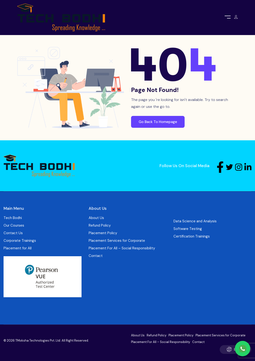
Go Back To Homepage (158, 121)
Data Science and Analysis (195, 221)
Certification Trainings (191, 236)
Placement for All (18, 248)
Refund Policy (100, 225)
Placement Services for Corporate (117, 240)
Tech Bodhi (13, 217)
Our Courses (14, 225)
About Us (96, 217)
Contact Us (13, 233)
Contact (96, 255)
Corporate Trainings (20, 240)
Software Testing (187, 228)
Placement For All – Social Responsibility (122, 248)
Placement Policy (103, 233)
